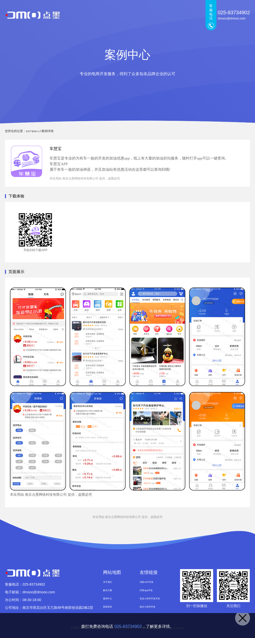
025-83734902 (128, 625)
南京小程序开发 (152, 609)
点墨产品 (100, 14)
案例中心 (146, 14)
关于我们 (191, 14)
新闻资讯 (169, 14)
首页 (81, 14)
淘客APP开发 (150, 582)
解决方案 (123, 14)
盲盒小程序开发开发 (155, 600)
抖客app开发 (149, 591)
